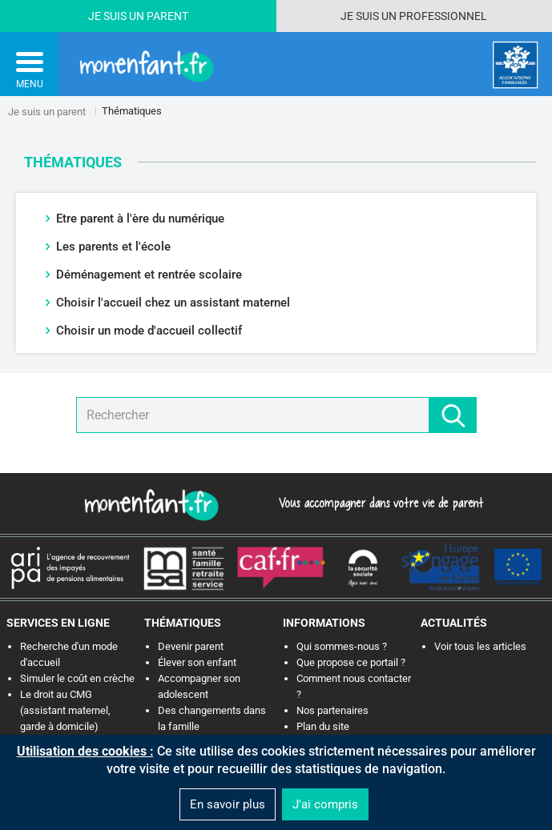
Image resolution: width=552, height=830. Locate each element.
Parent (167, 16)
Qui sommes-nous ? (341, 646)
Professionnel (443, 16)
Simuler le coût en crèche (77, 678)
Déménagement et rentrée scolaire (149, 274)
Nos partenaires (332, 710)
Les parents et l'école (113, 246)
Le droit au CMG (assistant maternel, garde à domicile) (65, 710)
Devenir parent (191, 646)
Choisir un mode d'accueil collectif (149, 330)
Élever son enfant (197, 662)
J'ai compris (325, 804)
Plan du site (322, 726)
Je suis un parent (47, 112)
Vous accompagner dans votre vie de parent (378, 503)
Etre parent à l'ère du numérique (140, 218)
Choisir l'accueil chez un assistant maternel (173, 302)
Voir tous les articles (480, 646)
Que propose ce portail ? (350, 662)
